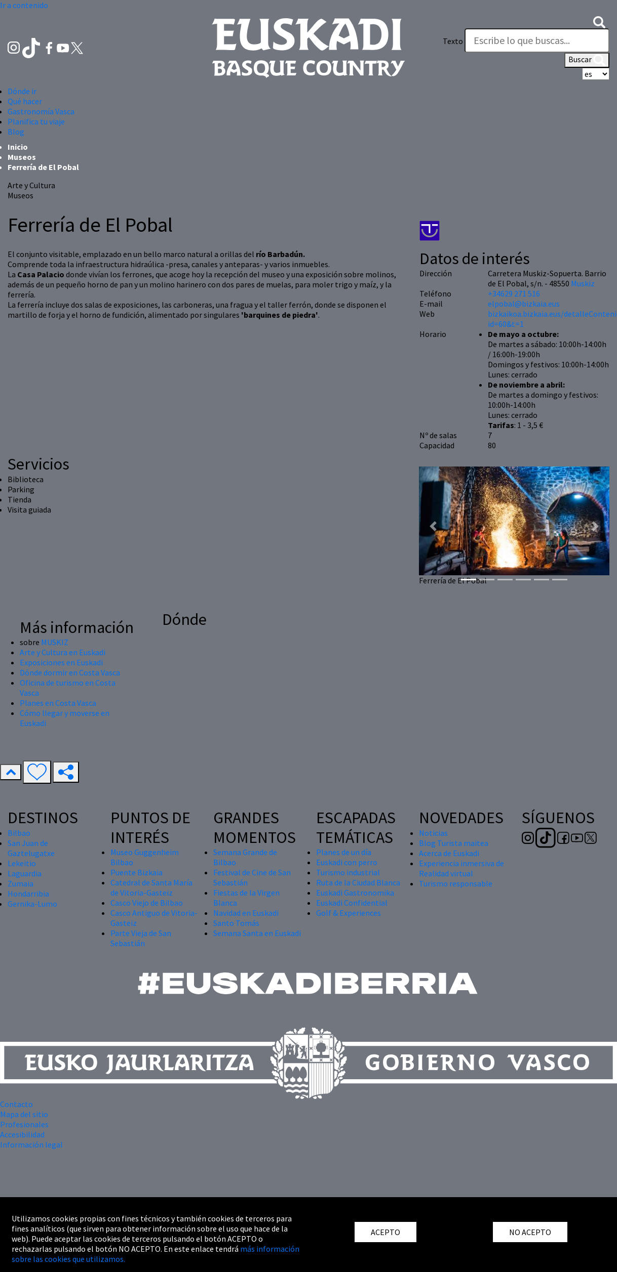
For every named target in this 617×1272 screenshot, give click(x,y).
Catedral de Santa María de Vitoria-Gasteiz (151, 887)
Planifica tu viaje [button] (36, 121)
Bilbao (19, 833)
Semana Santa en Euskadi (257, 933)
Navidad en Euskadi (246, 913)
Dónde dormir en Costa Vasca (70, 672)
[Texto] (537, 40)
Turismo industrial (348, 872)
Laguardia (25, 873)
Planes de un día (343, 852)
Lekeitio (22, 863)
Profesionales (24, 1124)
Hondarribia (28, 893)
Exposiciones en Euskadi (61, 662)
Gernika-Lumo (32, 904)
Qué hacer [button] (25, 101)
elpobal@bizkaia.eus (524, 304)
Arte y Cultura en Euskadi (62, 652)
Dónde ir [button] (22, 91)
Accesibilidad (22, 1134)
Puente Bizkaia (136, 872)
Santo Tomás (236, 923)
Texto (453, 41)
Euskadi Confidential (352, 903)
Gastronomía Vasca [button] (41, 111)
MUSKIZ (54, 642)
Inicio (18, 147)
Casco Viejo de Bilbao (146, 903)
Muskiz (583, 283)
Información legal (31, 1144)
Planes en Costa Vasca (58, 703)
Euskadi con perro (346, 862)
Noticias (433, 833)
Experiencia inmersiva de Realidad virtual (461, 868)
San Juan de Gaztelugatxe (31, 848)
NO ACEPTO (530, 1232)
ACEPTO (385, 1232)
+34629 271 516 (514, 293)
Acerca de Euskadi (449, 853)
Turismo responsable (455, 883)
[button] (599, 21)
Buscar (586, 60)
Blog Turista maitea (453, 843)
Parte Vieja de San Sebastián (140, 938)
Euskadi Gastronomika (355, 892)
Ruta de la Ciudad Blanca (358, 882)
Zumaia (20, 883)
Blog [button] (16, 131)
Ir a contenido (24, 5)
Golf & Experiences (348, 913)
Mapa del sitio (24, 1114)
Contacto (16, 1104)
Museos (22, 157)
